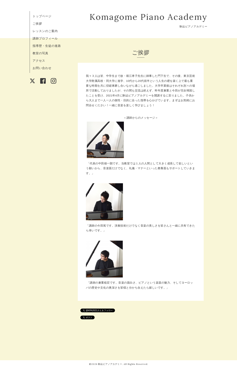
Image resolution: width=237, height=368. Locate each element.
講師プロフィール (45, 38)
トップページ (42, 16)
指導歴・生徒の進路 (47, 46)
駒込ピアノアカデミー (110, 364)
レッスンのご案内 (45, 31)
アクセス (39, 60)
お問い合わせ (42, 68)
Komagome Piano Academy (148, 16)
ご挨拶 (37, 23)
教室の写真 (40, 53)
